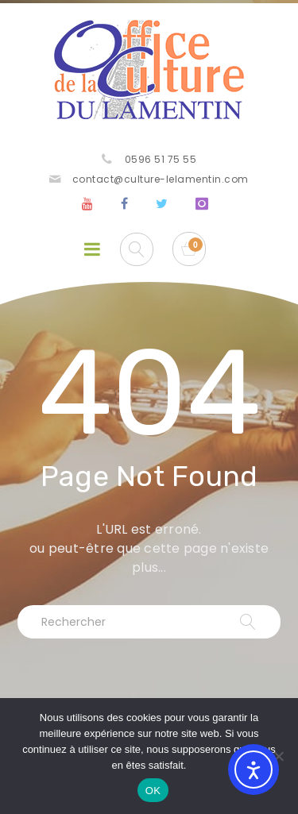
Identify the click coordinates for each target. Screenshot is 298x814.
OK (153, 791)
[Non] (278, 756)
